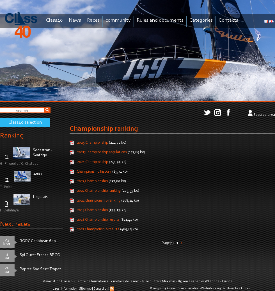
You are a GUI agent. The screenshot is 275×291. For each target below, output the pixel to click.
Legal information (65, 288)
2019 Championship (93, 210)
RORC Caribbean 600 (38, 241)
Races (93, 20)
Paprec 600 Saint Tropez (40, 269)
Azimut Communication (183, 288)
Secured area (264, 115)
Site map (85, 288)
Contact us (100, 288)
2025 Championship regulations (102, 153)
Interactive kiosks (238, 288)
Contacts (228, 20)
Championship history (94, 172)
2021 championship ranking (98, 201)
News (75, 20)
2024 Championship (93, 162)
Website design (211, 288)
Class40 (54, 20)
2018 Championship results (98, 220)
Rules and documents (160, 20)
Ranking (12, 135)
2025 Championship (92, 143)
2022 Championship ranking (99, 191)
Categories (201, 20)
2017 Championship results (98, 230)
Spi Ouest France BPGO (40, 255)
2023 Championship (92, 181)
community (118, 20)
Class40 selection (25, 122)
